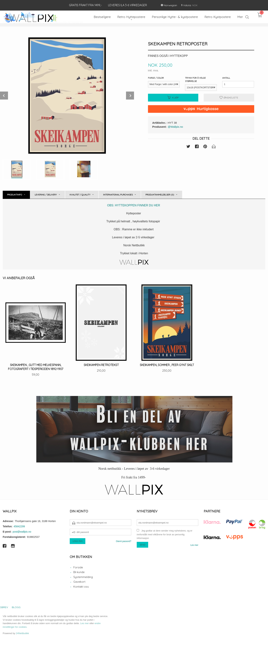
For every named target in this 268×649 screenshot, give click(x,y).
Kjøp (173, 97)
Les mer (194, 545)
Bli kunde (79, 572)
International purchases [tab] (118, 194)
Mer (240, 17)
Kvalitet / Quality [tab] (80, 194)
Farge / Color (156, 77)
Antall (226, 77)
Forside (78, 567)
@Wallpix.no (175, 126)
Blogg (16, 607)
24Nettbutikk (22, 633)
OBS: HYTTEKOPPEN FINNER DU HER (134, 205)
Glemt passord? (123, 541)
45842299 (19, 526)
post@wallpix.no (22, 531)
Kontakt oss (81, 586)
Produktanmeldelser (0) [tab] (159, 194)
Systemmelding (83, 577)
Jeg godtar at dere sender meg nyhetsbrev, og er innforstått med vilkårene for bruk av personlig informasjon (164, 534)
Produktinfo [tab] (14, 194)
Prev (4, 96)
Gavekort (79, 581)
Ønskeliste (229, 97)
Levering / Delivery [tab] (46, 194)
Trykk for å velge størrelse (195, 79)
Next (130, 96)
